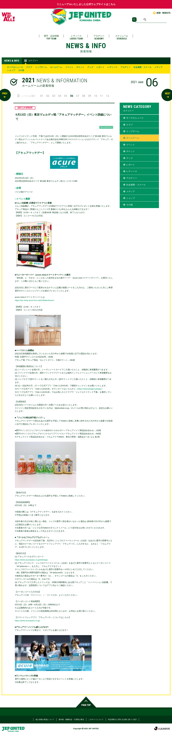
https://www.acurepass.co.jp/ (27, 620)
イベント (69, 67)
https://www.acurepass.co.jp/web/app (31, 560)
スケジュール (121, 37)
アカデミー (99, 37)
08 (83, 95)
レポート (100, 67)
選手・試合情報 (51, 37)
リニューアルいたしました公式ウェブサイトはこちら (86, 4)
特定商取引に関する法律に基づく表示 (122, 719)
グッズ (90, 67)
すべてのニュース (15, 67)
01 (41, 95)
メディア (158, 67)
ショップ (11, 70)
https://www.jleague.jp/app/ (89, 389)
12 (107, 95)
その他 (21, 70)
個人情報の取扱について (45, 719)
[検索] (151, 19)
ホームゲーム (56, 67)
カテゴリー (31, 60)
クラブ (29, 67)
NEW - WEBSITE (161, 13)
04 (59, 95)
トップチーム (41, 67)
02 (47, 95)
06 (71, 95)
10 (95, 95)
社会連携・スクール (142, 67)
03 (53, 95)
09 (89, 95)
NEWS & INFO (11, 60)
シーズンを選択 (26, 95)
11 (101, 95)
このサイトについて (96, 719)
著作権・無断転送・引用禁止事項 (71, 719)
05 (65, 95)
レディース (76, 37)
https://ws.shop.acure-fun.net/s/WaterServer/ (34, 300)
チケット (80, 67)
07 (77, 95)
